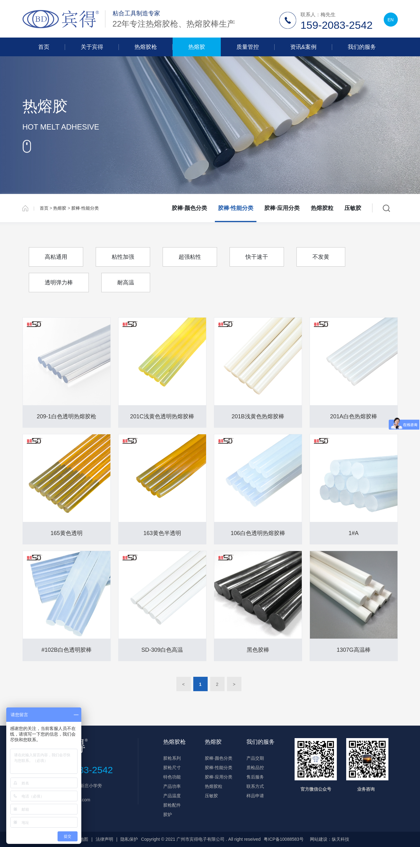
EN (390, 19)
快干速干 (256, 257)
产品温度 (172, 795)
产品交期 (255, 758)
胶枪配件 (172, 805)
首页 (43, 47)
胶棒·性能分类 (85, 208)
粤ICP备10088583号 (284, 839)
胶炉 (167, 814)
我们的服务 (362, 47)
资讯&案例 (303, 47)
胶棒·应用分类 (282, 208)
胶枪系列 (172, 758)
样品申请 (255, 795)
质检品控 (255, 767)
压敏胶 (352, 208)
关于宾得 (92, 47)
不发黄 (320, 257)
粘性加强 (123, 257)
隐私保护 (129, 839)
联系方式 (255, 786)
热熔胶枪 (145, 47)
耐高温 (125, 282)
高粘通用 (56, 257)
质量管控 (247, 47)
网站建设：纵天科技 (329, 839)
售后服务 (255, 776)
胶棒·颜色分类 (189, 208)
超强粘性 (190, 257)
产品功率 (172, 786)
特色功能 (172, 776)
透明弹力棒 (59, 282)
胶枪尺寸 (172, 767)
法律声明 (104, 839)
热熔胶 (196, 47)
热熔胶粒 (322, 208)
